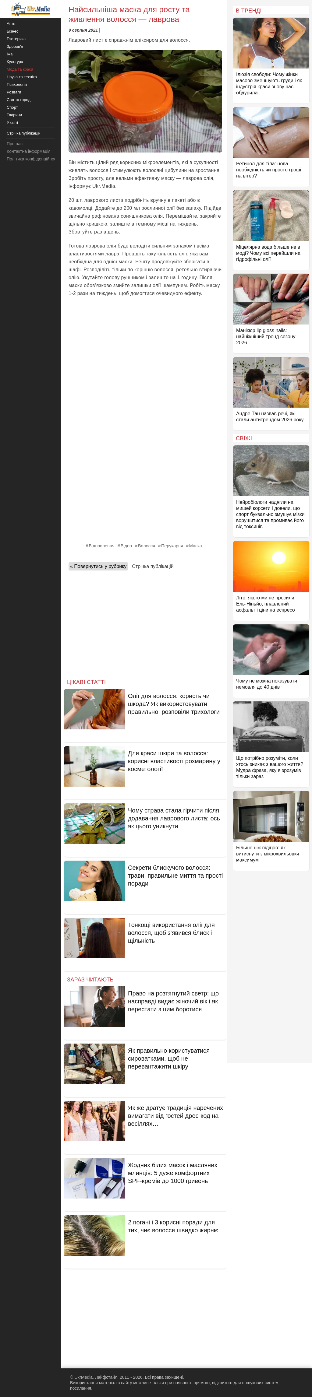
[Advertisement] (145, 346)
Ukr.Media (103, 186)
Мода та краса (20, 69)
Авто (11, 23)
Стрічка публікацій (152, 566)
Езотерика (16, 39)
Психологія (17, 84)
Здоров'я (15, 46)
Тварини (14, 115)
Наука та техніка (22, 77)
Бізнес (12, 31)
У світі (12, 122)
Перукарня (172, 545)
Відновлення (102, 545)
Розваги (14, 92)
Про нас (15, 143)
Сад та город (18, 99)
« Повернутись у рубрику (98, 566)
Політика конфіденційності (33, 158)
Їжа (10, 54)
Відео (126, 545)
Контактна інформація (29, 151)
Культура (15, 61)
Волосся (146, 545)
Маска (195, 545)
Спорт (12, 107)
